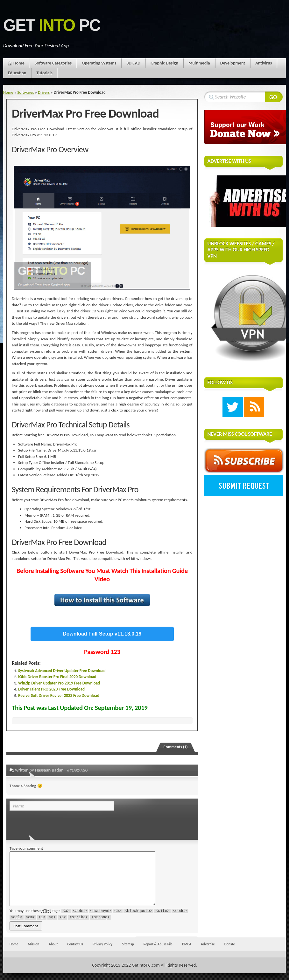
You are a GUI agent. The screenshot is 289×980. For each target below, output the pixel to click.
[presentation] (53, 823)
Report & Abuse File (158, 944)
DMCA (186, 944)
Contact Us (75, 944)
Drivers (44, 92)
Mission (33, 944)
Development (232, 63)
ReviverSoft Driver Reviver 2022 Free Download (58, 695)
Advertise (208, 944)
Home (19, 63)
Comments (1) (176, 747)
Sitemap (128, 944)
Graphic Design (164, 63)
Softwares (25, 92)
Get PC (51, 25)
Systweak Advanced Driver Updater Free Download (62, 670)
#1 (12, 770)
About (53, 944)
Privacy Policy (102, 944)
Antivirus (263, 63)
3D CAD (133, 63)
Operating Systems (99, 63)
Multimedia (199, 63)
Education (17, 73)
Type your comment (26, 848)
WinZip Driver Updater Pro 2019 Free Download (59, 683)
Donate (229, 944)
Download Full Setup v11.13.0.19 (102, 633)
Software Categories (53, 63)
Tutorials (44, 73)
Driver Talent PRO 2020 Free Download (51, 689)
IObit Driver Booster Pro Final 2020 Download (57, 676)
